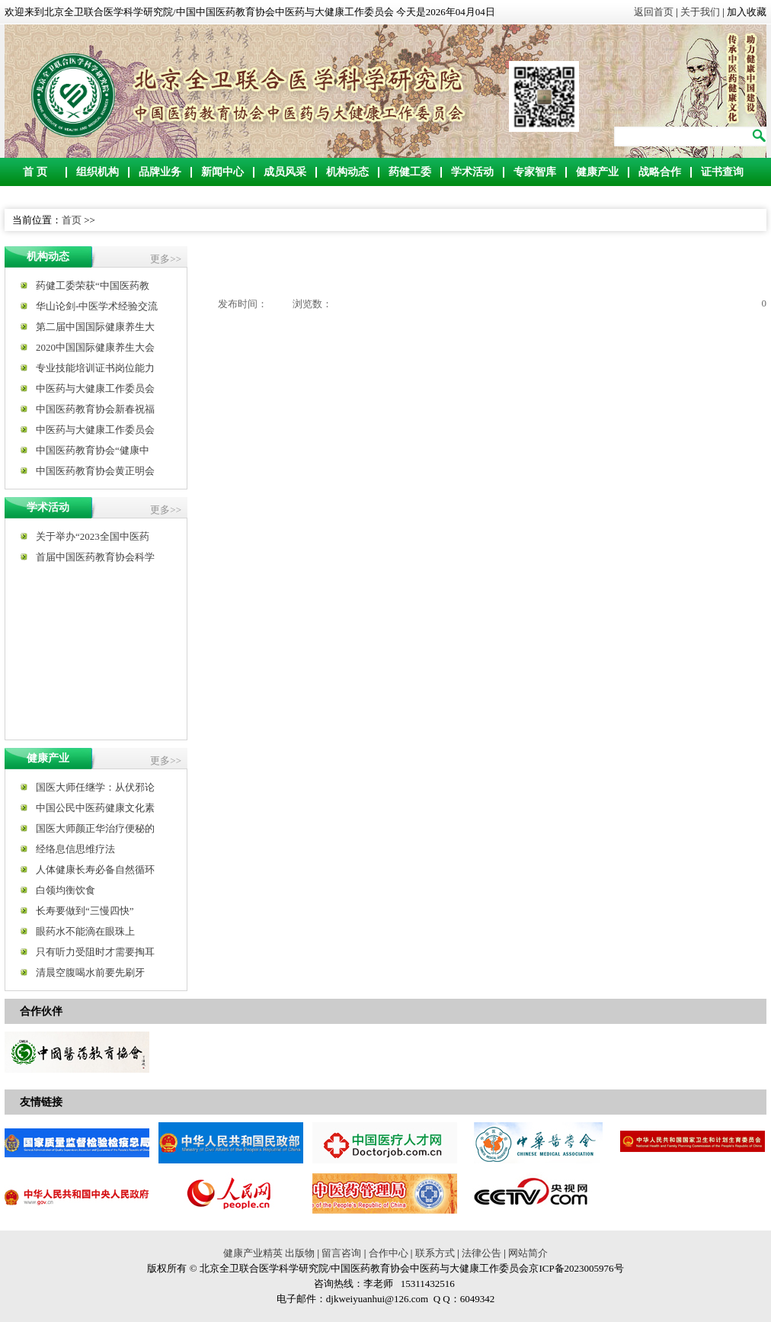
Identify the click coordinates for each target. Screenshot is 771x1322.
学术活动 (472, 172)
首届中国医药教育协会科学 (95, 557)
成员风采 (285, 172)
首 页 (35, 172)
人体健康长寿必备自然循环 (95, 869)
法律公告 (481, 1253)
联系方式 (435, 1253)
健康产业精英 (253, 1253)
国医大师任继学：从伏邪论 (95, 787)
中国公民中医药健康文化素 (95, 807)
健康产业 (597, 172)
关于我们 (700, 12)
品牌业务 (160, 172)
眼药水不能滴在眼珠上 (85, 931)
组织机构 (97, 172)
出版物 (300, 1253)
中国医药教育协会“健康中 (92, 450)
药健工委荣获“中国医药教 (92, 285)
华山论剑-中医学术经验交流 (97, 306)
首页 (72, 220)
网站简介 (528, 1253)
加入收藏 (746, 12)
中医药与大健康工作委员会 (95, 388)
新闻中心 (222, 172)
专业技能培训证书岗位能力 (95, 368)
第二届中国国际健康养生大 (95, 326)
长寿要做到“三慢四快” (85, 910)
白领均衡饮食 (65, 890)
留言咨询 (341, 1253)
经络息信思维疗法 (75, 849)
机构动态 (347, 172)
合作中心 (388, 1253)
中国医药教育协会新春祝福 (95, 409)
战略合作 (659, 172)
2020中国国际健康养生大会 (95, 347)
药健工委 (410, 172)
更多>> (165, 259)
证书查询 (722, 172)
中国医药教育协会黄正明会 (95, 470)
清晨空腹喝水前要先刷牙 (90, 972)
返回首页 (653, 12)
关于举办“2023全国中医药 (92, 536)
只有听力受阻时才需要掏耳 (95, 952)
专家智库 (534, 172)
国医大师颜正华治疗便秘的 (95, 828)
